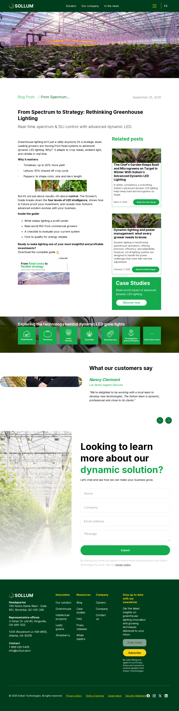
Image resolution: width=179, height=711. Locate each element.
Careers (101, 602)
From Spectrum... (55, 97)
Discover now (131, 302)
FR (165, 6)
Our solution (63, 602)
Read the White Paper (146, 269)
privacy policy (123, 564)
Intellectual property (62, 616)
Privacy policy (74, 695)
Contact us (101, 616)
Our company (90, 6)
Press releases (82, 627)
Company (102, 608)
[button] (154, 6)
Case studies (81, 610)
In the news (111, 6)
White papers (81, 637)
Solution (71, 6)
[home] (21, 5)
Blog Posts (26, 97)
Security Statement (136, 695)
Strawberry (63, 635)
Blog (79, 602)
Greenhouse (63, 608)
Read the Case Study (146, 202)
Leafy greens (60, 627)
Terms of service (95, 695)
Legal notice (115, 695)
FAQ (79, 619)
